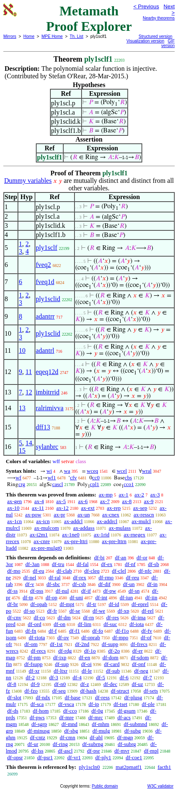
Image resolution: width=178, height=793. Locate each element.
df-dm (64, 617)
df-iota (136, 624)
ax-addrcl (107, 521)
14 (28, 442)
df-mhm (100, 724)
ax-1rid (102, 534)
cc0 (96, 477)
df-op (51, 597)
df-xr (34, 671)
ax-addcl (73, 521)
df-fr (52, 611)
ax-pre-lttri (75, 541)
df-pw (109, 591)
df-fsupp (33, 664)
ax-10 (13, 508)
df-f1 (74, 631)
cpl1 (94, 484)
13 (22, 407)
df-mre (66, 717)
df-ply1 (103, 757)
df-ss (12, 591)
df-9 (35, 684)
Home (29, 36)
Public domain (105, 786)
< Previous (146, 6)
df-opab (38, 604)
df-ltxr (60, 671)
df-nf (130, 564)
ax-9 (148, 501)
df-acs (124, 717)
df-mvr (121, 751)
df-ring (60, 744)
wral (146, 471)
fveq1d (45, 281)
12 (28, 392)
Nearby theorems (159, 18)
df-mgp (125, 737)
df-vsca (66, 704)
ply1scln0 (89, 767)
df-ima (138, 617)
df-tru (58, 564)
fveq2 (43, 264)
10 (22, 350)
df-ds (12, 711)
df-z (84, 684)
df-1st (56, 644)
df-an (120, 557)
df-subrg (127, 744)
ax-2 (139, 494)
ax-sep (140, 508)
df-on (59, 624)
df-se (74, 611)
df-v (29, 584)
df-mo (13, 571)
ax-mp (106, 494)
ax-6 (83, 501)
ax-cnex (110, 514)
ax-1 (124, 494)
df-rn (88, 617)
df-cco (70, 711)
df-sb (153, 564)
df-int (101, 597)
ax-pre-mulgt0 (46, 548)
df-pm (34, 657)
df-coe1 (134, 757)
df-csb (79, 584)
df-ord (35, 624)
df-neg (141, 671)
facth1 (164, 767)
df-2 (30, 677)
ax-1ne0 (70, 534)
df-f (53, 631)
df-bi (99, 557)
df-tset (120, 704)
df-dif (104, 584)
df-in (152, 584)
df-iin (151, 597)
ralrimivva (50, 407)
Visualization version (145, 41)
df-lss (37, 751)
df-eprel (139, 604)
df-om (31, 644)
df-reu (132, 577)
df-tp (28, 597)
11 (28, 371)
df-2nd (82, 644)
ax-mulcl (141, 521)
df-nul (62, 591)
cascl (57, 484)
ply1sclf (46, 247)
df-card (112, 664)
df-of (146, 637)
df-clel (119, 571)
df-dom (110, 657)
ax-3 (155, 494)
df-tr (91, 604)
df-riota (37, 637)
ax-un (83, 514)
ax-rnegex (134, 534)
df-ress (102, 697)
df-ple (148, 704)
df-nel (29, 577)
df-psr (93, 751)
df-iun (126, 597)
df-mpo (120, 637)
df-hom (41, 711)
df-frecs (139, 644)
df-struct (120, 691)
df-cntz (37, 737)
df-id (114, 604)
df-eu (38, 571)
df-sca (37, 704)
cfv (73, 477)
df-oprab (91, 637)
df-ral (55, 577)
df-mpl (151, 751)
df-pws (37, 717)
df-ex (106, 564)
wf (18, 477)
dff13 (43, 427)
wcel (122, 471)
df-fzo (31, 691)
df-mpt (66, 604)
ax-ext (87, 508)
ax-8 (126, 501)
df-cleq (92, 571)
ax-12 (62, 508)
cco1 (129, 484)
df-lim (84, 624)
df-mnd (69, 724)
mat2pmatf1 (129, 767)
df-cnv (14, 617)
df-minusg (38, 731)
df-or (141, 557)
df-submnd (135, 724)
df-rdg (65, 651)
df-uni (76, 597)
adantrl (45, 350)
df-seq (59, 691)
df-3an (32, 564)
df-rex (79, 577)
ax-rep (114, 508)
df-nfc (145, 571)
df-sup (62, 664)
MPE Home (52, 36)
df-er (137, 651)
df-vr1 (74, 757)
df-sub (113, 671)
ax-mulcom (46, 528)
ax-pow (33, 514)
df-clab (64, 571)
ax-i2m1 (39, 534)
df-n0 (60, 684)
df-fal (83, 564)
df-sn (134, 591)
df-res (112, 617)
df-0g (97, 711)
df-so (29, 611)
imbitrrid (47, 392)
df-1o (90, 651)
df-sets (150, 691)
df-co (39, 617)
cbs (128, 477)
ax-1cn (14, 521)
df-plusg (133, 697)
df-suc (110, 624)
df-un (129, 584)
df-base (72, 697)
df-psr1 (45, 757)
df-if (86, 591)
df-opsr (15, 757)
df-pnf (139, 664)
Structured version (155, 36)
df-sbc (53, 584)
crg (21, 484)
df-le (87, 671)
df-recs (38, 651)
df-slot (14, 697)
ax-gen (14, 501)
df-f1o (122, 631)
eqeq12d (47, 371)
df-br (12, 604)
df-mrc (95, 717)
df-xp (123, 611)
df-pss (36, 591)
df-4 (77, 677)
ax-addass (83, 528)
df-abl (96, 737)
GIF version (168, 43)
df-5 (100, 677)
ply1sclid (48, 298)
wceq (92, 471)
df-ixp (60, 657)
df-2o (114, 651)
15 (22, 450)
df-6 (124, 677)
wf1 (51, 477)
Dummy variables (28, 180)
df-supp (110, 644)
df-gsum (127, 711)
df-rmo (106, 577)
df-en (84, 657)
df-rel (148, 611)
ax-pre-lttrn (114, 541)
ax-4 (39, 501)
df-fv (146, 631)
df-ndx (43, 697)
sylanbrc (47, 446)
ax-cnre (42, 541)
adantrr (45, 316)
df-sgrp (39, 724)
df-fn (30, 631)
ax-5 (61, 501)
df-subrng (93, 744)
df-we (99, 611)
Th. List (77, 36)
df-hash (88, 691)
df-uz (137, 684)
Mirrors (9, 36)
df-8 (11, 684)
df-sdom (139, 657)
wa (67, 471)
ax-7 (105, 501)
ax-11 (38, 508)
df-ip (94, 704)
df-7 (147, 677)
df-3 (53, 677)
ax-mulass (120, 528)
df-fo (97, 631)
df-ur (32, 744)
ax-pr (59, 514)
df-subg (132, 731)
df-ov (63, 637)
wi (49, 471)
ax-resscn (144, 514)
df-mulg (101, 731)
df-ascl (65, 751)
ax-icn (42, 521)
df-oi (86, 664)
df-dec (110, 684)
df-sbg (71, 731)
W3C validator (160, 786)
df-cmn (67, 737)
